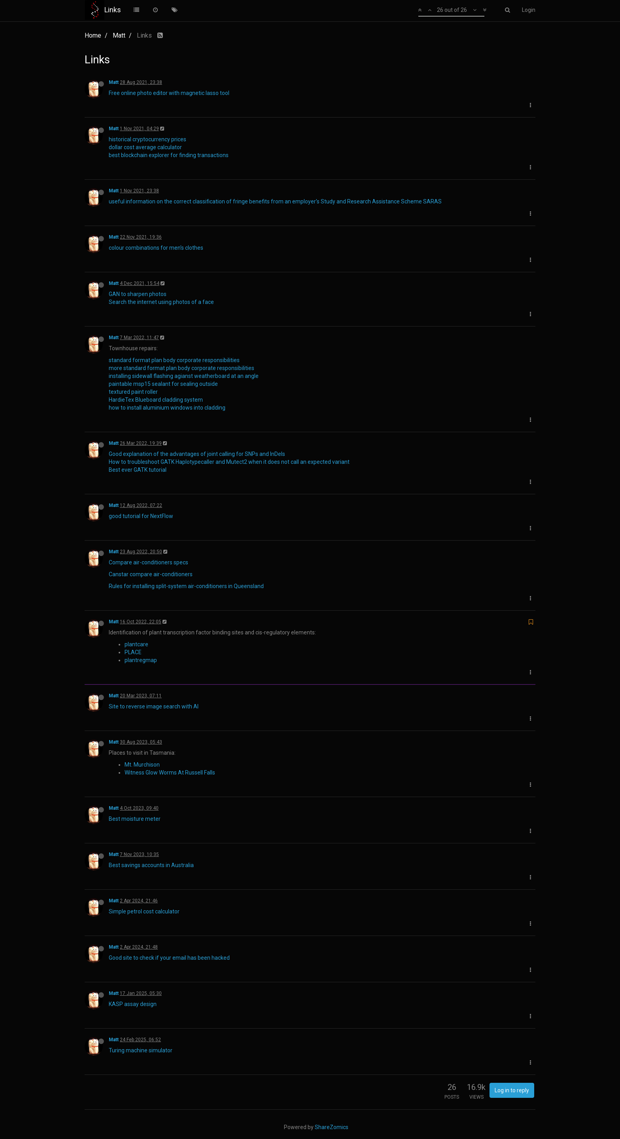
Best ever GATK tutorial (137, 470)
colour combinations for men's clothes (156, 248)
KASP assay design (133, 1004)
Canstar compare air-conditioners (151, 574)
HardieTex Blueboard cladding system (156, 400)
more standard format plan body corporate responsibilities (181, 368)
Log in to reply (512, 1090)
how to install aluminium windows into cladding (167, 407)
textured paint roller (133, 392)
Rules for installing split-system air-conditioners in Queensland (186, 586)
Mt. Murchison (142, 764)
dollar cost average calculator (145, 147)
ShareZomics (331, 1127)
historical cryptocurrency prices (147, 139)
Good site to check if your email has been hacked (169, 958)
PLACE (133, 652)
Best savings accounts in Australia (151, 865)
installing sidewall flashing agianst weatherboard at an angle (184, 376)
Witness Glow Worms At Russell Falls (170, 772)
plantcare (136, 644)
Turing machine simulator (140, 1050)
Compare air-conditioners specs (148, 562)
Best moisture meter (135, 819)
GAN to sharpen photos (137, 294)
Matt (114, 82)
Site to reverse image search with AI (153, 706)
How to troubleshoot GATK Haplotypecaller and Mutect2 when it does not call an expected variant (229, 462)
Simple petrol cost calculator (144, 911)
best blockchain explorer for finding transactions (169, 155)
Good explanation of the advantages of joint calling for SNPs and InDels (197, 454)
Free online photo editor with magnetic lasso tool (169, 93)
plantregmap (141, 660)
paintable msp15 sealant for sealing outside (163, 384)
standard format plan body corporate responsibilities (174, 360)
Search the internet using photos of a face (161, 302)
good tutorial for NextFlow (141, 516)
